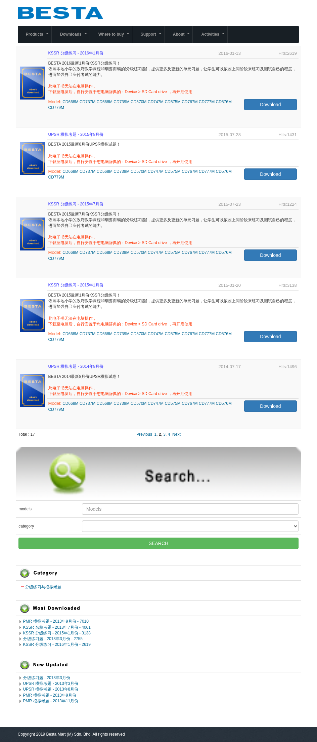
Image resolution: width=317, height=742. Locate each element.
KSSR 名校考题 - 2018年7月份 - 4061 (57, 627)
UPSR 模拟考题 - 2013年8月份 (51, 689)
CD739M (121, 102)
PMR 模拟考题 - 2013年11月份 (51, 701)
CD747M (156, 102)
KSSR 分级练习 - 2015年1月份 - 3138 (57, 633)
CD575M (172, 102)
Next (176, 434)
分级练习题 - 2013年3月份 (46, 677)
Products (38, 37)
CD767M (189, 102)
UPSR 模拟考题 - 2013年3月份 (51, 683)
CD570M (138, 102)
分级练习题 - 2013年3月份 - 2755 (53, 638)
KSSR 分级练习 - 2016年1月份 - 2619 (57, 644)
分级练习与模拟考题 (43, 587)
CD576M (224, 102)
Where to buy (115, 37)
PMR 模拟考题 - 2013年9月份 (49, 695)
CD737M (87, 102)
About (183, 37)
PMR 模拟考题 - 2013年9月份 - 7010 (56, 621)
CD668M (70, 102)
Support (152, 37)
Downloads (75, 37)
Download (270, 104)
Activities (214, 37)
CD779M (56, 107)
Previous (144, 434)
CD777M (207, 102)
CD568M (104, 102)
